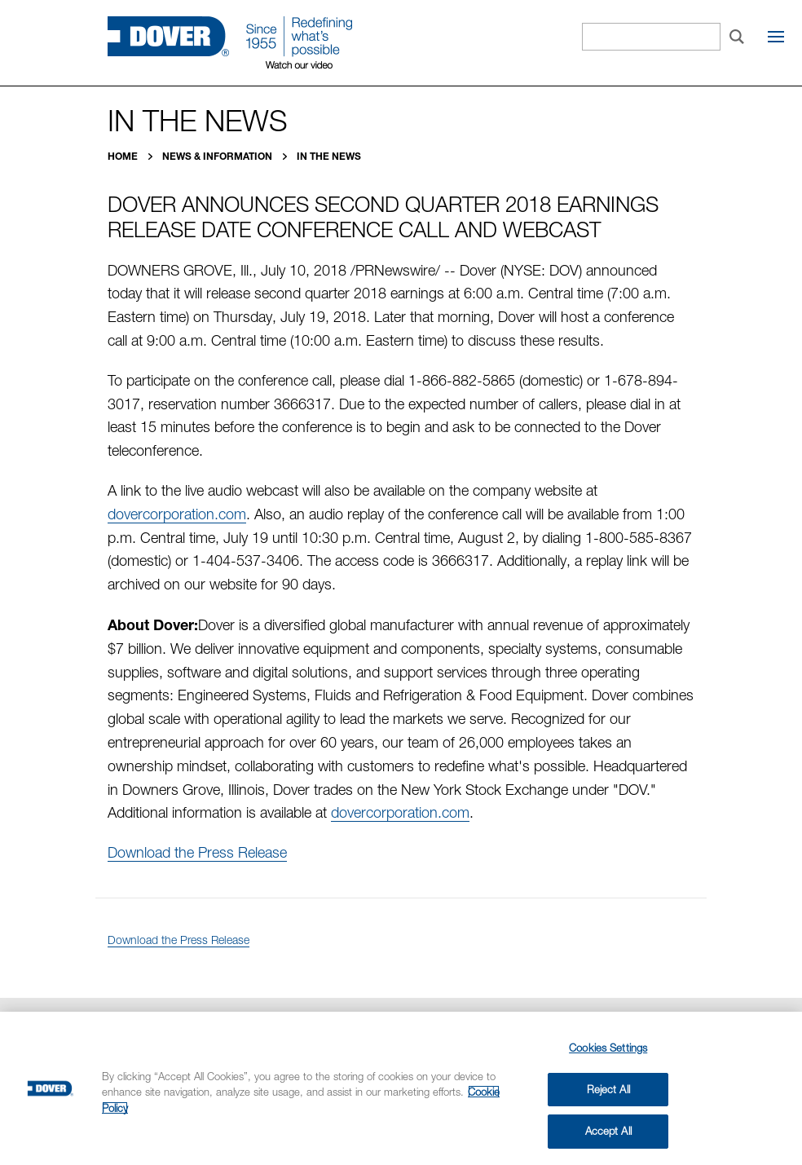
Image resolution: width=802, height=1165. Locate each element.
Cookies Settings (608, 1047)
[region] (401, 1088)
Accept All (608, 1130)
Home (124, 156)
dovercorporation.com (177, 514)
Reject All (608, 1089)
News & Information (218, 156)
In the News (329, 156)
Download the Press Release (197, 852)
